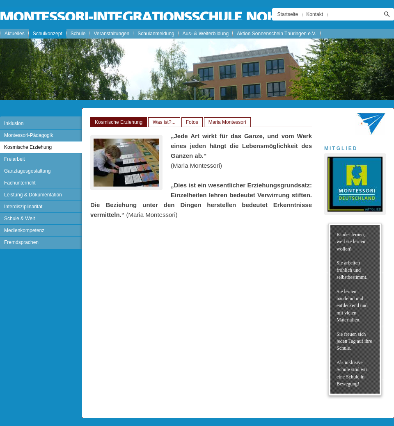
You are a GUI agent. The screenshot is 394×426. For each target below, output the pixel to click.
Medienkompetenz (24, 230)
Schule (78, 33)
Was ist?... (164, 122)
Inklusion (13, 123)
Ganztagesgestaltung (27, 171)
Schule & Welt (19, 218)
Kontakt (314, 14)
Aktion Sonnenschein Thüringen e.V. (276, 33)
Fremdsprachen (21, 242)
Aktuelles (15, 33)
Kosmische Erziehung (28, 147)
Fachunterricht (20, 183)
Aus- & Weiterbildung (206, 33)
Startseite (287, 14)
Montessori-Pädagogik (28, 135)
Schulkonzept (47, 33)
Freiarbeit (14, 159)
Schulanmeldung (155, 33)
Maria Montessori (227, 122)
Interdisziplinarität (23, 207)
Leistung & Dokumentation (33, 195)
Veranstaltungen (111, 33)
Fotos (192, 122)
